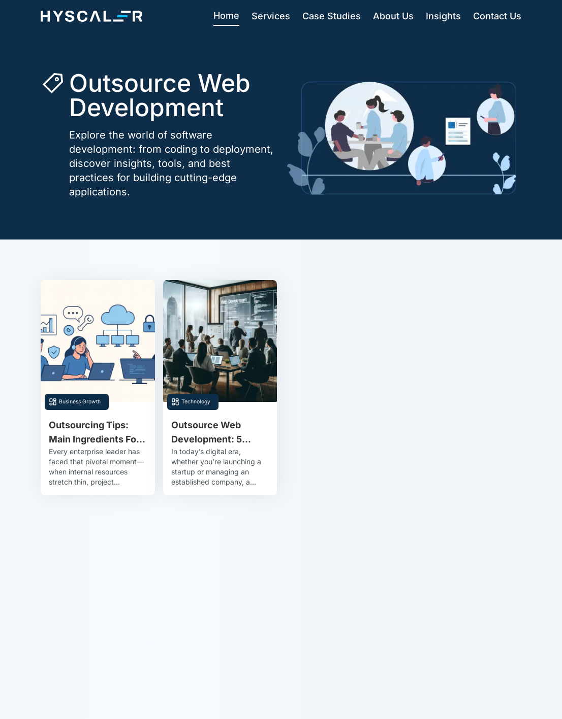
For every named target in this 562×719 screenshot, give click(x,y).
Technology (195, 401)
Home (226, 15)
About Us (393, 16)
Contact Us (497, 16)
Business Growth (80, 401)
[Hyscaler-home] (91, 16)
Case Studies (331, 16)
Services (271, 16)
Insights (443, 16)
